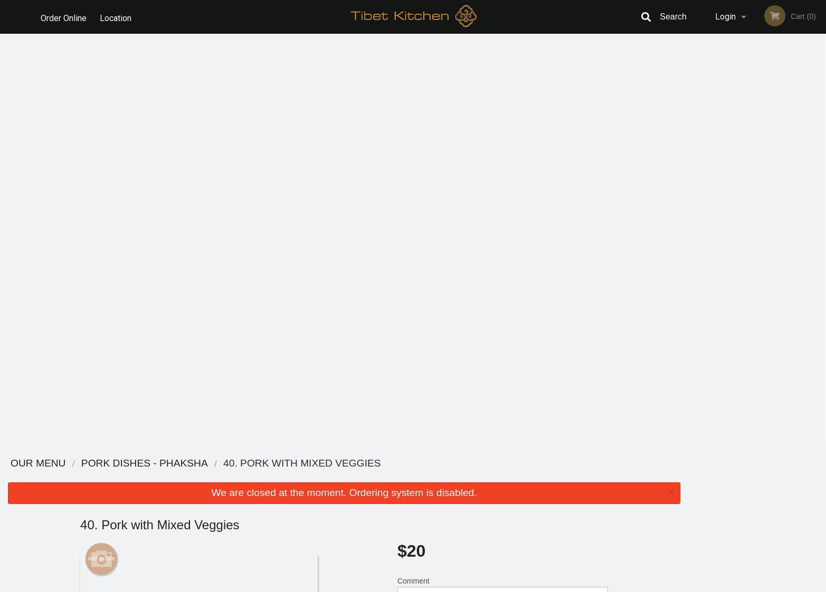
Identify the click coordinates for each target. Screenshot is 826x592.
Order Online (64, 17)
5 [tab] (781, 208)
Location (118, 17)
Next (818, 140)
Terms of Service (430, 584)
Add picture (101, 145)
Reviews (477, 477)
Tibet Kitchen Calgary (211, 463)
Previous (696, 140)
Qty (429, 223)
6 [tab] (797, 208)
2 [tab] (733, 208)
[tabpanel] (757, 140)
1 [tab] (718, 208)
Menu (385, 477)
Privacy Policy (486, 503)
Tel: (580, 503)
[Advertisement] (344, 413)
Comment (502, 181)
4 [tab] (765, 208)
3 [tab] (749, 208)
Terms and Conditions (497, 490)
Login (725, 17)
